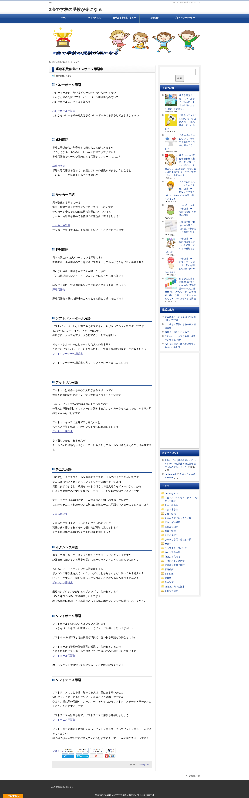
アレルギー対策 (172, 522)
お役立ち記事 (171, 526)
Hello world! (170, 474)
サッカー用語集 (61, 225)
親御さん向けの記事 (175, 586)
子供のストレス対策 (175, 561)
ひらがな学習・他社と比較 (178, 539)
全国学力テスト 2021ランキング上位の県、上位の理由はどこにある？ (181, 122)
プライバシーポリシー (184, 17)
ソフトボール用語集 (63, 655)
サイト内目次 (94, 17)
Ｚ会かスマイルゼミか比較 (178, 518)
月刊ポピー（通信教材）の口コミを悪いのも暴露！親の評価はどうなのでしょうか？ (180, 463)
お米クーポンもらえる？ (177, 332)
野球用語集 (58, 289)
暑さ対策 (169, 582)
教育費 (168, 578)
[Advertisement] (179, 400)
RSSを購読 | (185, 2)
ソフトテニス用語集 (63, 719)
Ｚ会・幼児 (170, 513)
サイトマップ (195, 2)
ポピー (168, 543)
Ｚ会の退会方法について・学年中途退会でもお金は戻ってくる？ (180, 142)
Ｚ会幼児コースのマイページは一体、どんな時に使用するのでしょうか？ (180, 265)
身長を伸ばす (171, 591)
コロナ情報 (170, 531)
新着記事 (154, 17)
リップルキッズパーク (176, 548)
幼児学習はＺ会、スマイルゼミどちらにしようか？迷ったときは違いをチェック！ (180, 102)
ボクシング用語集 (62, 582)
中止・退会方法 (172, 552)
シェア (56, 750)
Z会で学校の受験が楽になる (75, 9)
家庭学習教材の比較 (175, 565)
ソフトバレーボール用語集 (67, 353)
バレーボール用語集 (63, 110)
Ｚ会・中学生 (171, 505)
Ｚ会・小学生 (171, 509)
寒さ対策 (169, 573)
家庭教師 (169, 569)
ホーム (175, 2)
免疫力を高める (172, 556)
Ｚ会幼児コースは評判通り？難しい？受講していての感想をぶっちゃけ (180, 245)
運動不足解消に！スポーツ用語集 (79, 69)
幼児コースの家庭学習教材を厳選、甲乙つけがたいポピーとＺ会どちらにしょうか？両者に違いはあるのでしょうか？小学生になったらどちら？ (180, 165)
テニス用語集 (60, 513)
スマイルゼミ (171, 535)
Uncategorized (144, 764)
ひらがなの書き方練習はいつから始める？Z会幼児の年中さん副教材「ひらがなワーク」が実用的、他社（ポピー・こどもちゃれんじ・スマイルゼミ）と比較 (180, 288)
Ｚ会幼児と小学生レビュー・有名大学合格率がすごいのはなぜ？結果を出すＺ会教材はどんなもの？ (124, 19)
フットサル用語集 (62, 431)
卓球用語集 (58, 165)
